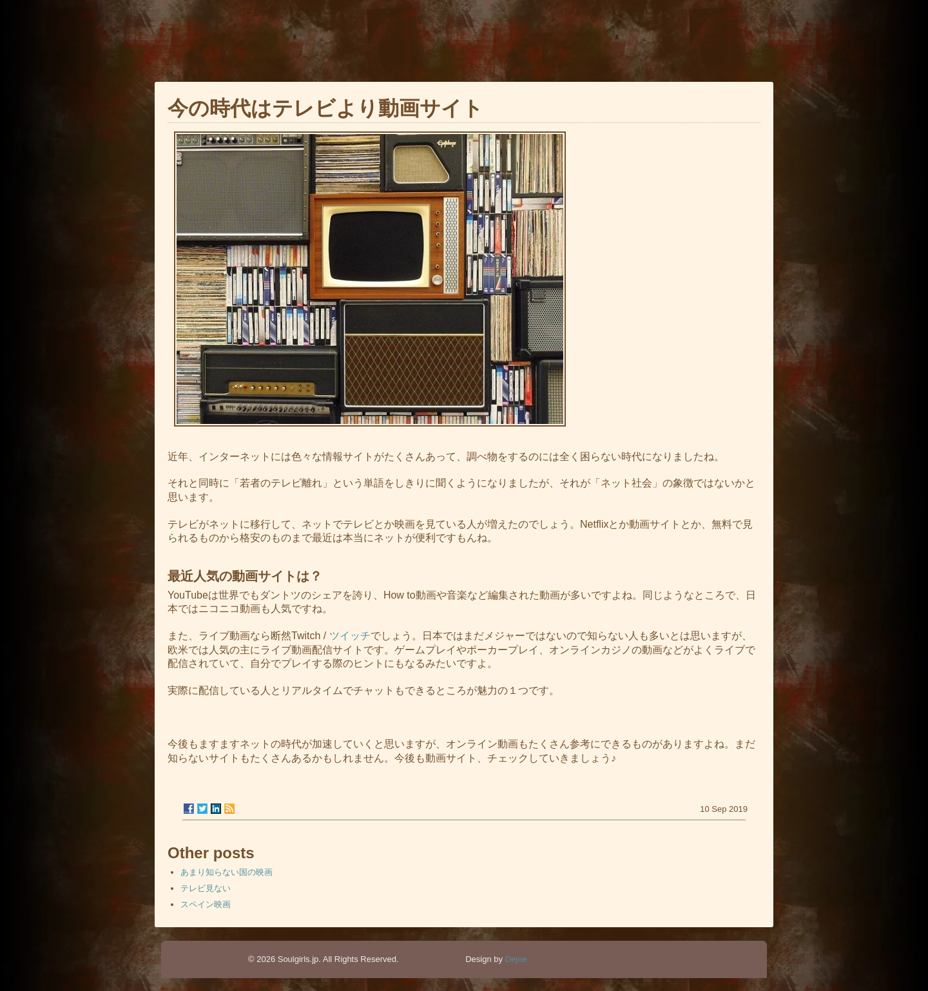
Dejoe (516, 959)
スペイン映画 (205, 904)
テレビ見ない (205, 888)
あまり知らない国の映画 (226, 872)
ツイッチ (350, 635)
